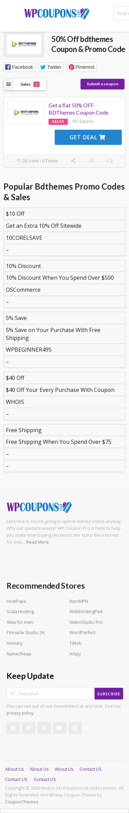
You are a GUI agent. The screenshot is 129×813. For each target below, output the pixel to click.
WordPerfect (82, 632)
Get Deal (87, 137)
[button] (19, 67)
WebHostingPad (86, 611)
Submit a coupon (102, 83)
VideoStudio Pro (86, 622)
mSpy (75, 654)
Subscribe (108, 694)
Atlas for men (20, 622)
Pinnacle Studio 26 (25, 632)
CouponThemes (21, 802)
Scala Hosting (20, 611)
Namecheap (19, 654)
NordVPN (78, 601)
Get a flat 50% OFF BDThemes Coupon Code (78, 109)
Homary (14, 643)
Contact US (90, 769)
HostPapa (16, 601)
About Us (14, 769)
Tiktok (75, 643)
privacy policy (20, 713)
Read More (37, 542)
